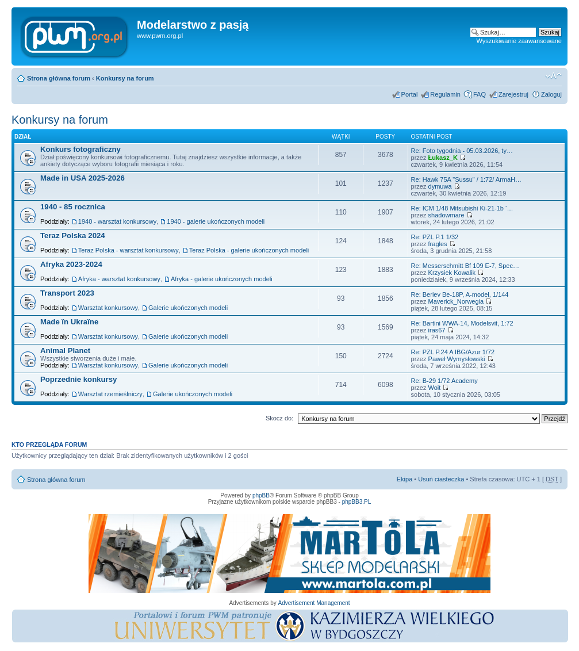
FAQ (479, 94)
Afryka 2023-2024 (71, 264)
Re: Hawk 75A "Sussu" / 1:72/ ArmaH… (466, 179)
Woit (434, 387)
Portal (409, 94)
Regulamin (445, 94)
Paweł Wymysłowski (456, 358)
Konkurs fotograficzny (80, 149)
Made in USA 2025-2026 (82, 178)
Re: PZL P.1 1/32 (435, 236)
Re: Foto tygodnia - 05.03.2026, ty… (462, 150)
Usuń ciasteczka (441, 479)
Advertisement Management (314, 603)
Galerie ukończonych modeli (188, 307)
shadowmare (446, 215)
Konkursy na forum (125, 78)
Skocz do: (279, 418)
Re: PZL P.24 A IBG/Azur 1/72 (453, 352)
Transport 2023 (67, 293)
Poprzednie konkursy (78, 379)
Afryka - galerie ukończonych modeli (222, 278)
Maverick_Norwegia (456, 301)
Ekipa (405, 479)
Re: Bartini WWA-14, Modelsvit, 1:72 (462, 323)
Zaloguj (551, 94)
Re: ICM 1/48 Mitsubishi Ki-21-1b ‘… (462, 208)
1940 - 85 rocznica (72, 206)
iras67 (437, 330)
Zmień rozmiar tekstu (553, 76)
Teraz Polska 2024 (72, 235)
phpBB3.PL (356, 502)
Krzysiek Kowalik (452, 272)
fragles (437, 243)
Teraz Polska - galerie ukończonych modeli (249, 250)
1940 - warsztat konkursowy (117, 221)
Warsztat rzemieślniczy (110, 393)
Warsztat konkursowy (108, 307)
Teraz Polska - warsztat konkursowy (128, 250)
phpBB (261, 495)
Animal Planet (65, 350)
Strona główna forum (58, 78)
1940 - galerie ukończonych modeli (215, 221)
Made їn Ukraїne (69, 321)
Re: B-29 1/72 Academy (444, 380)
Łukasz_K (443, 157)
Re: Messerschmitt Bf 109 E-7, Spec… (465, 265)
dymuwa (440, 186)
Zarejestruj (513, 94)
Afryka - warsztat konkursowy (119, 278)
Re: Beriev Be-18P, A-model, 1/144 (460, 294)
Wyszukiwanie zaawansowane (519, 40)
